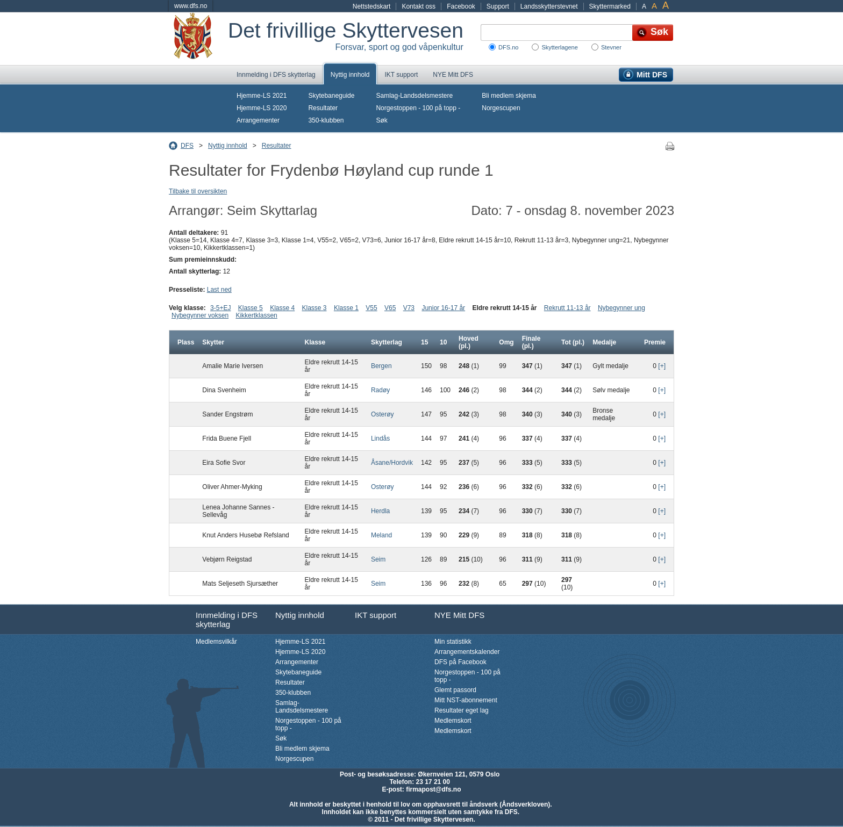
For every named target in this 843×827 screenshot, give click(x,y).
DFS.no (508, 47)
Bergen (381, 366)
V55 (371, 308)
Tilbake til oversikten (198, 191)
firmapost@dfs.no (433, 789)
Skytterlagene (559, 47)
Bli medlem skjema (509, 95)
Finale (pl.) (531, 342)
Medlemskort (452, 720)
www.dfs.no (190, 6)
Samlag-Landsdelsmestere (414, 95)
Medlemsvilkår (216, 641)
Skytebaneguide (331, 95)
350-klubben (326, 120)
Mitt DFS (652, 74)
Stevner (611, 47)
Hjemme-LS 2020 (262, 108)
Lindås (380, 438)
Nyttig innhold (350, 74)
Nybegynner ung (621, 308)
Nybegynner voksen (200, 315)
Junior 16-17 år (443, 308)
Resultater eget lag (461, 710)
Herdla (380, 511)
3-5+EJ (220, 308)
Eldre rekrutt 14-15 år (504, 308)
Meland (381, 535)
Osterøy (382, 414)
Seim (378, 559)
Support (498, 6)
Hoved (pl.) (468, 342)
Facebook (461, 6)
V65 (390, 308)
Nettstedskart (372, 6)
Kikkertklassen (256, 315)
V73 (409, 308)
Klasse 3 (314, 308)
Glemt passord (455, 690)
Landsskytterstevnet (549, 6)
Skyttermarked (610, 6)
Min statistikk (452, 641)
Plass (185, 342)
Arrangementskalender (466, 652)
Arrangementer (258, 120)
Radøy (380, 390)
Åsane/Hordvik (392, 462)
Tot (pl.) (572, 342)
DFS (187, 145)
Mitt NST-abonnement (465, 700)
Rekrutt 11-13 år (567, 308)
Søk (381, 120)
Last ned (219, 289)
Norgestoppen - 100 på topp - (418, 108)
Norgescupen (501, 108)
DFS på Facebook (460, 662)
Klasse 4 (282, 308)
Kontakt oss (418, 6)
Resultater (323, 108)
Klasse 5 (250, 308)
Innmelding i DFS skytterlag (276, 74)
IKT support (401, 74)
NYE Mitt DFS (453, 74)
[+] (662, 366)
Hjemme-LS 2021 (262, 95)
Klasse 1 (346, 308)
